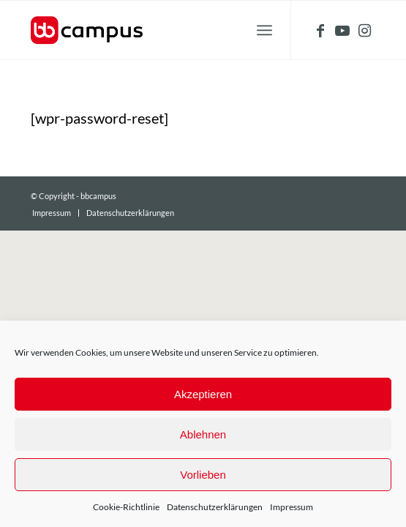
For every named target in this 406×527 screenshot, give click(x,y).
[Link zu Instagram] (364, 30)
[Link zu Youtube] (342, 30)
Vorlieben (203, 474)
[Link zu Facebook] (320, 30)
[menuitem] (51, 213)
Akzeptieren (203, 394)
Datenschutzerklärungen (215, 506)
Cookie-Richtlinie (126, 506)
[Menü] (264, 30)
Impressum (291, 506)
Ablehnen (203, 434)
